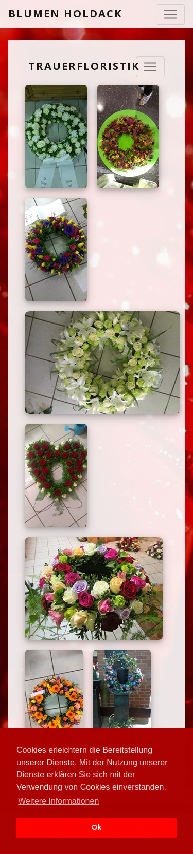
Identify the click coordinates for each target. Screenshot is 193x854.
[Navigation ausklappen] (150, 66)
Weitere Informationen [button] (58, 800)
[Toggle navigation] (170, 14)
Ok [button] (96, 827)
